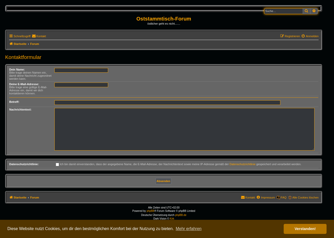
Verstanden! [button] (305, 229)
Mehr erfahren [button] (189, 228)
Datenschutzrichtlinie (243, 164)
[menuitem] (39, 36)
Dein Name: (17, 69)
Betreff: (14, 101)
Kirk (172, 218)
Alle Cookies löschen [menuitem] (305, 197)
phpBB (150, 211)
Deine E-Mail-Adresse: (24, 84)
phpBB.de (180, 215)
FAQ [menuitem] (284, 197)
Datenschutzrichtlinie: (24, 164)
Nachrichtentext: (20, 109)
